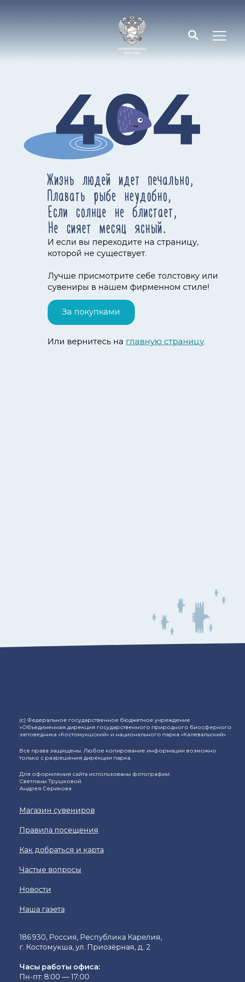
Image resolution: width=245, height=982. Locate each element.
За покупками (91, 312)
